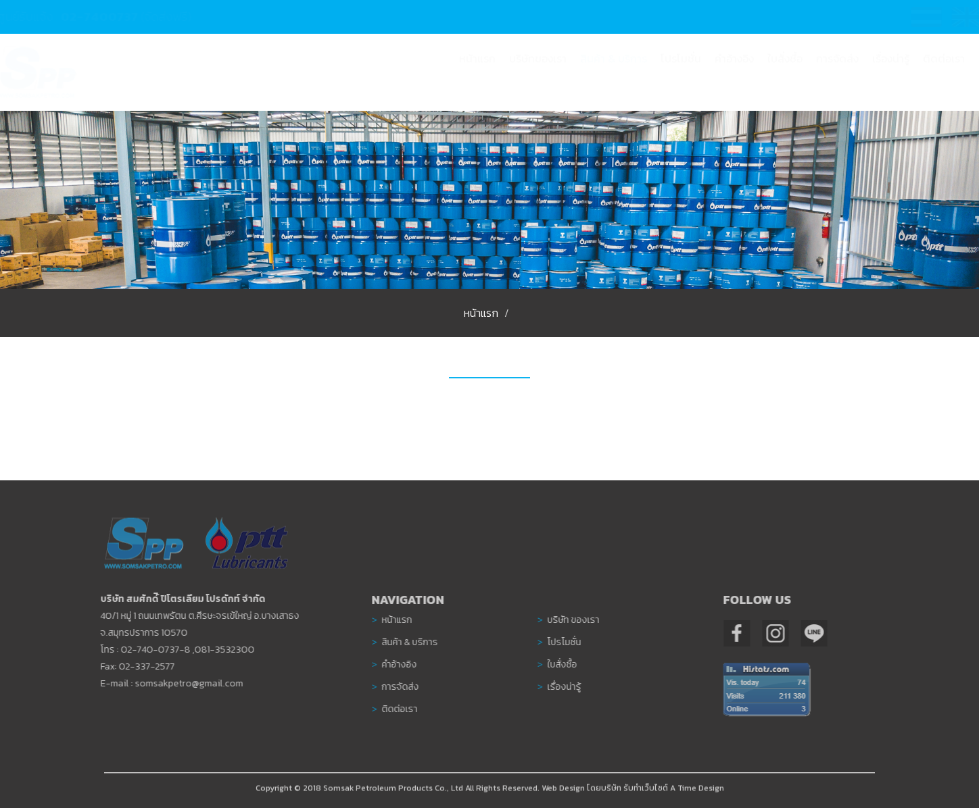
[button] (613, 71)
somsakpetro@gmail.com (186, 683)
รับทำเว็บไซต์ (645, 791)
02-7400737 (112, 16)
